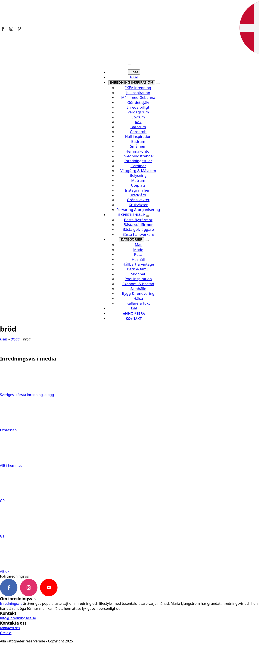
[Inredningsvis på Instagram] (11, 29)
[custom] (69, 587)
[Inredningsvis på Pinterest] (19, 29)
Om (134, 308)
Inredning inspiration (131, 82)
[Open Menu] (129, 64)
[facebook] (8, 587)
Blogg (15, 339)
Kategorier (131, 239)
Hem (134, 77)
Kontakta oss (10, 627)
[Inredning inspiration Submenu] (157, 83)
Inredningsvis (11, 603)
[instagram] (28, 587)
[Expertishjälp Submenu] (147, 216)
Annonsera (134, 313)
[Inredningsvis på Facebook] (3, 29)
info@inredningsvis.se (18, 618)
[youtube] (49, 587)
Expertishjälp (132, 215)
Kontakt (134, 319)
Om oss (6, 632)
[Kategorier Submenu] (147, 240)
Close (133, 72)
